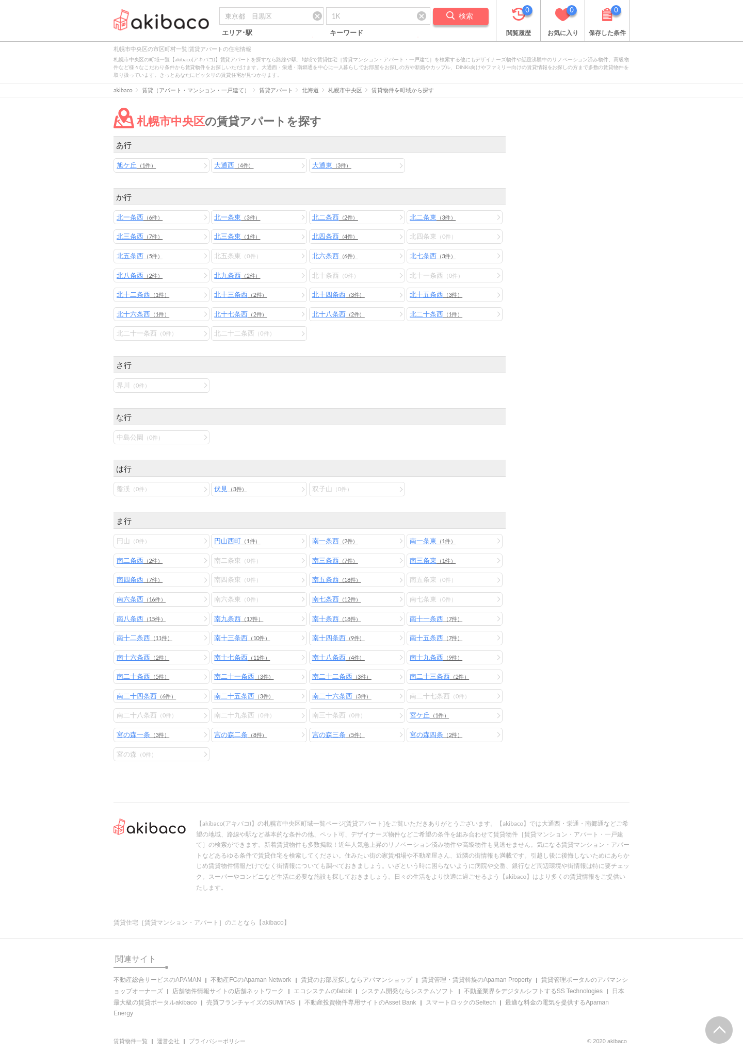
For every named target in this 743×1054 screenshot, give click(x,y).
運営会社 (168, 1041)
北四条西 (335, 236)
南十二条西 (144, 637)
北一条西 (140, 217)
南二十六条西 (342, 696)
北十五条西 (436, 294)
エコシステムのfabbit (323, 991)
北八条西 (140, 275)
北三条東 (237, 236)
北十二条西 (143, 294)
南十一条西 (436, 618)
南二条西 (140, 560)
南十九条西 (436, 657)
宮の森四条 (436, 734)
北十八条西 (338, 314)
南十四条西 (338, 637)
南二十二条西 (342, 676)
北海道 (310, 90)
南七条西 (336, 599)
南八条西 (141, 618)
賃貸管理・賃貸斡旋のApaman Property (476, 979)
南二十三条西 (439, 676)
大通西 (233, 165)
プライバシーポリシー (217, 1041)
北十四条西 (338, 294)
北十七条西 (240, 314)
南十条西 (336, 618)
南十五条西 (436, 637)
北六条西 (335, 256)
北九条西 (237, 275)
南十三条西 (242, 637)
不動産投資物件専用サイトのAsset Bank (360, 1002)
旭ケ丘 (136, 165)
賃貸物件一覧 (131, 1041)
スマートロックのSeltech (461, 1002)
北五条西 (140, 256)
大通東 (331, 165)
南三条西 (335, 560)
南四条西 (140, 579)
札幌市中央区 (345, 90)
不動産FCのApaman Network (251, 979)
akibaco (123, 90)
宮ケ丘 (429, 715)
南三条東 (433, 560)
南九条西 (238, 618)
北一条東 (237, 217)
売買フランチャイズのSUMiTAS (250, 1002)
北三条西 (140, 236)
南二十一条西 (243, 676)
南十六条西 (143, 657)
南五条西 (336, 579)
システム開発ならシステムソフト (407, 991)
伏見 (230, 488)
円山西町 (237, 541)
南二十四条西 (146, 696)
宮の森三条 (338, 734)
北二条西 (335, 217)
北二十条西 (436, 314)
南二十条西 (143, 676)
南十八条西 (338, 657)
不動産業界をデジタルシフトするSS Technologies (533, 991)
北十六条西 (143, 314)
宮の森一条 (143, 734)
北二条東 (433, 217)
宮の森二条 (240, 734)
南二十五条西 (243, 696)
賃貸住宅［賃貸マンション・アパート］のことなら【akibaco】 (202, 922)
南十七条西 (242, 657)
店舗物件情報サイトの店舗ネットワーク (228, 991)
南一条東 (433, 541)
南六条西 (141, 599)
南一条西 (335, 541)
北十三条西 (240, 294)
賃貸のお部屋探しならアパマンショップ (356, 979)
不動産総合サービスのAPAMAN (157, 979)
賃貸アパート (276, 90)
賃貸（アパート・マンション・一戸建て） (196, 90)
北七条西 (433, 256)
